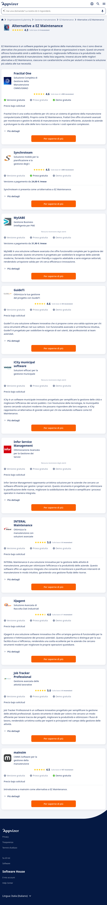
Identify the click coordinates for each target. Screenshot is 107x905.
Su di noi (6, 858)
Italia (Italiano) (21, 896)
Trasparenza (7, 842)
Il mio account (8, 877)
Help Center (7, 883)
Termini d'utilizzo (9, 847)
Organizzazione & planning (19, 19)
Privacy (5, 836)
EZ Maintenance (66, 19)
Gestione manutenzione (45, 19)
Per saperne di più (53, 138)
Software (6, 863)
